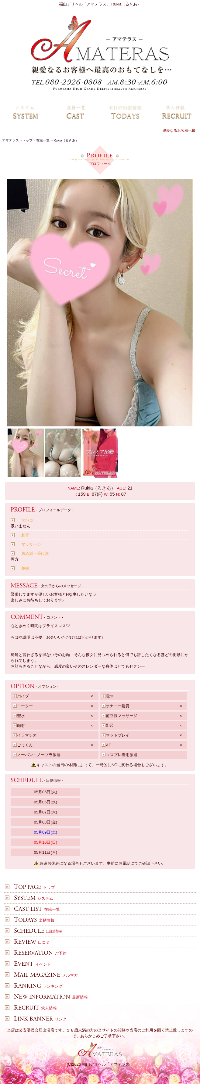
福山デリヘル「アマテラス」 (107, 1064)
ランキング (35, 986)
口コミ (29, 942)
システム (30, 898)
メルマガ (43, 975)
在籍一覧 (34, 909)
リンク (37, 1019)
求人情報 (32, 1008)
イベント (29, 964)
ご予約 (37, 953)
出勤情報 (31, 920)
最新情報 (48, 997)
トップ (31, 887)
